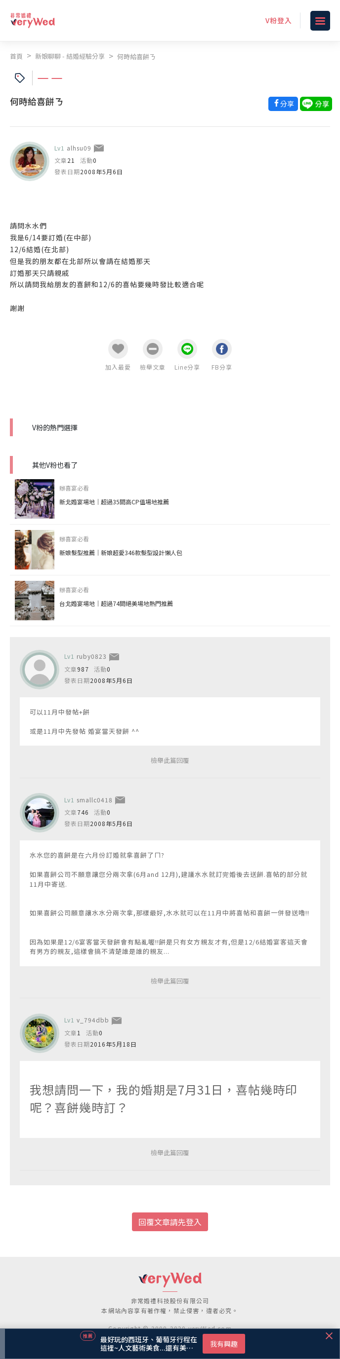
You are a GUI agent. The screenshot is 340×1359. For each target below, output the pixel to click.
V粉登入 (278, 20)
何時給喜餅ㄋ (136, 56)
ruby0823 (92, 656)
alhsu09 (79, 148)
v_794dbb (93, 1020)
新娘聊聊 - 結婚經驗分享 (70, 56)
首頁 (16, 56)
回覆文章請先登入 (170, 1222)
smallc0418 (95, 799)
